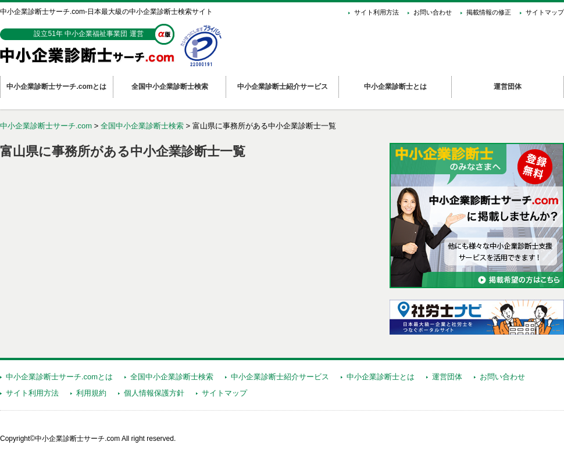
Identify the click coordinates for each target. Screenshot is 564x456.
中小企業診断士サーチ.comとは (59, 376)
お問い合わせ (432, 12)
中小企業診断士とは (381, 376)
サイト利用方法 (376, 12)
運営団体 (447, 376)
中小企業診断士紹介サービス (280, 376)
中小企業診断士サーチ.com (46, 125)
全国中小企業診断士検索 (142, 125)
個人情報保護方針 (154, 393)
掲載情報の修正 (488, 12)
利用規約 (91, 393)
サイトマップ (545, 12)
